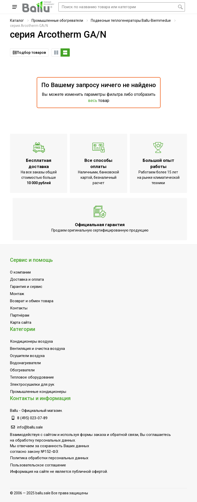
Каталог (17, 20)
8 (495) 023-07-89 (32, 418)
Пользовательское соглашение (38, 465)
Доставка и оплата (27, 279)
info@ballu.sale (30, 427)
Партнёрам (19, 315)
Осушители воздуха (27, 355)
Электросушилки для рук (32, 384)
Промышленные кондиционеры (38, 391)
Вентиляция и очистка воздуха (37, 348)
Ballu (14, 410)
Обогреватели (22, 370)
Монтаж (17, 293)
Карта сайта (20, 322)
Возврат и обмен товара (31, 301)
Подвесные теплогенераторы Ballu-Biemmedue (131, 20)
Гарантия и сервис (26, 286)
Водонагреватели (25, 363)
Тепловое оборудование (32, 377)
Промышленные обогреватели (57, 20)
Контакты (18, 308)
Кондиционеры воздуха (31, 341)
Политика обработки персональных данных (49, 458)
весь (92, 100)
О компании (20, 272)
